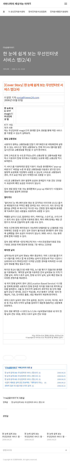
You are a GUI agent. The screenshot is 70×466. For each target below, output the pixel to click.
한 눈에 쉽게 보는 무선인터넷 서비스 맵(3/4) (21, 376)
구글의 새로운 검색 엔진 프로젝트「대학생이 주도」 (24, 382)
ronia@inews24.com (28, 97)
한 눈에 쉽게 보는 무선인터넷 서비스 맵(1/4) (21, 379)
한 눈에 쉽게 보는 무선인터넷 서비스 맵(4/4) (21, 372)
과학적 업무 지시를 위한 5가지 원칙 (18, 385)
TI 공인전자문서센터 (16, 11)
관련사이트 (7, 450)
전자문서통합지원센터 (59, 11)
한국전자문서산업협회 (37, 11)
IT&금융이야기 (11, 367)
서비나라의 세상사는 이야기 (17, 3)
